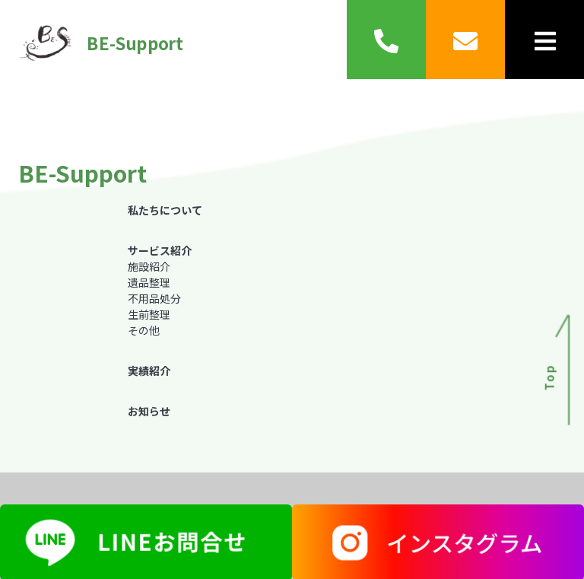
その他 (144, 330)
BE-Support (95, 43)
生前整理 (149, 314)
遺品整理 (149, 282)
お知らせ (149, 410)
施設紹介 (149, 266)
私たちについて (165, 210)
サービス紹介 (160, 250)
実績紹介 (149, 370)
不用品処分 (154, 298)
